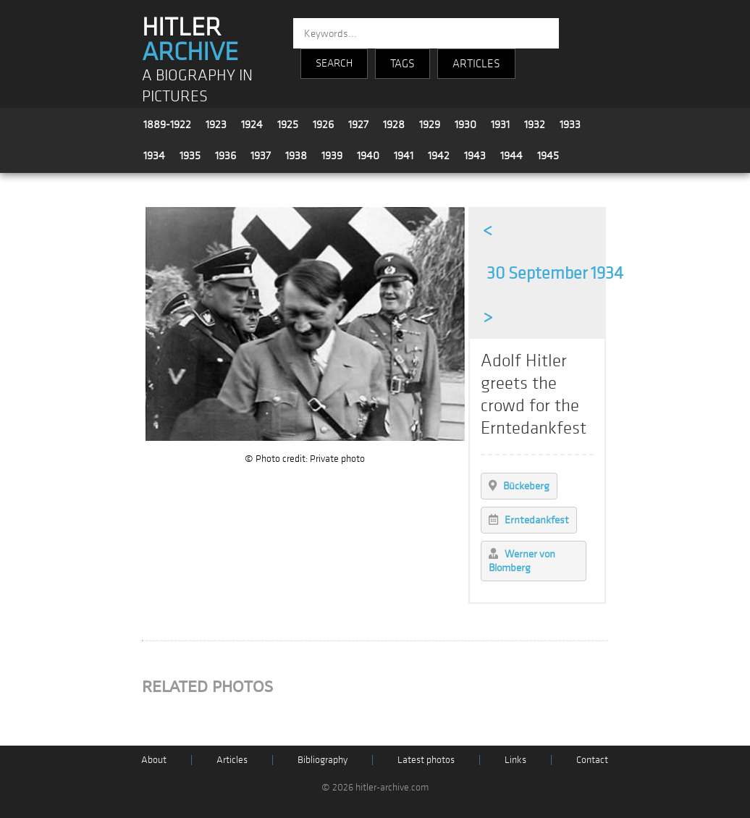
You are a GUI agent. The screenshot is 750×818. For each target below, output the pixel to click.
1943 (475, 155)
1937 (260, 155)
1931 (500, 124)
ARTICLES (476, 63)
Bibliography (322, 760)
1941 (403, 155)
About (154, 760)
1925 (287, 124)
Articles (232, 760)
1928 (394, 124)
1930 (465, 124)
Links (515, 760)
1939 (331, 155)
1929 (429, 124)
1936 (225, 155)
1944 (511, 155)
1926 (323, 124)
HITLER (190, 40)
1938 (296, 155)
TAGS (402, 63)
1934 (154, 155)
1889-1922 (167, 124)
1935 (190, 155)
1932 (534, 124)
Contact (592, 760)
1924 (252, 124)
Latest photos (426, 760)
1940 (368, 155)
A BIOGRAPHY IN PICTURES (197, 86)
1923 (216, 124)
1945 (548, 155)
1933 (570, 124)
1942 (439, 155)
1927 (358, 124)
